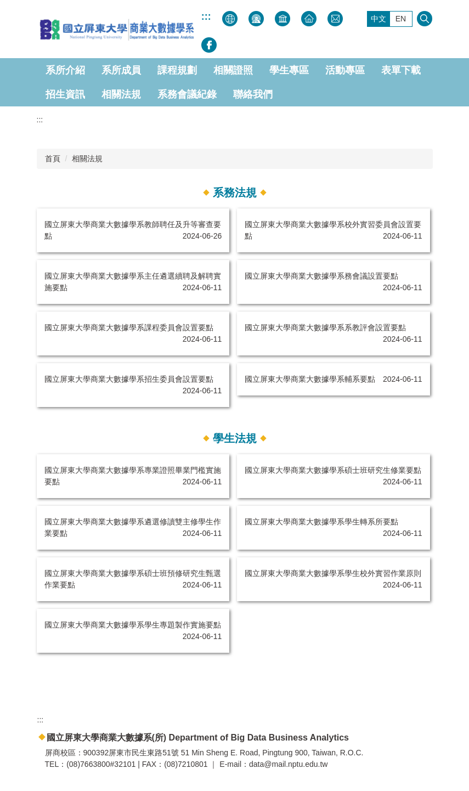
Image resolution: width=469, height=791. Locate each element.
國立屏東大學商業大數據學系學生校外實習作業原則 (333, 573)
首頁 (52, 158)
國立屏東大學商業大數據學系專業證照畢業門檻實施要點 (132, 476)
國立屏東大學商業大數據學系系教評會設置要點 (325, 327)
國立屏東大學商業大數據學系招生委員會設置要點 (128, 379)
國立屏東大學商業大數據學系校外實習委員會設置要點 (333, 230)
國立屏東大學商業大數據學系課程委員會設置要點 (128, 327)
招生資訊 (65, 94)
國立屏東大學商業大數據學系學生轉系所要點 (321, 521)
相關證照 (233, 70)
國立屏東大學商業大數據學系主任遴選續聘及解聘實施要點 (132, 282)
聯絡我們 (253, 94)
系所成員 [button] (121, 70)
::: (206, 16)
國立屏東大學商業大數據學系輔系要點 (310, 379)
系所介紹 (65, 70)
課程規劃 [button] (177, 70)
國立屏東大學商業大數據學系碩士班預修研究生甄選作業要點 (132, 579)
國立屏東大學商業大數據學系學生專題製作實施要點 (132, 624)
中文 (378, 18)
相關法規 (121, 94)
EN (400, 18)
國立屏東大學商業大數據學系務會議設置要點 (321, 276)
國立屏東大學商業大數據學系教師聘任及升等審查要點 (132, 230)
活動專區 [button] (345, 70)
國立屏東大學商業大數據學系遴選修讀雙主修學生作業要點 (132, 527)
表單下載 (401, 70)
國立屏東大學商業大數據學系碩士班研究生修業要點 (333, 470)
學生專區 (289, 70)
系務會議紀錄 (187, 94)
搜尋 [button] (424, 18)
